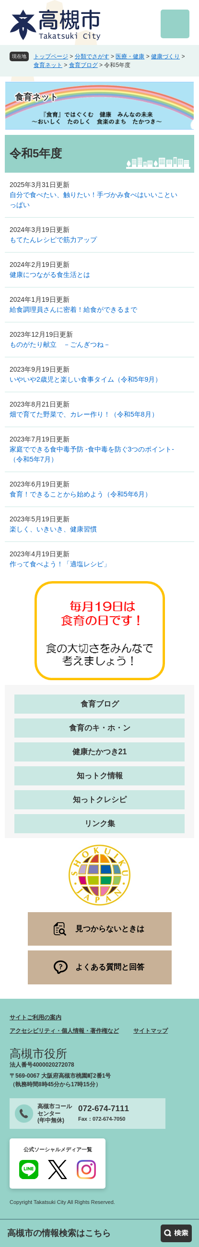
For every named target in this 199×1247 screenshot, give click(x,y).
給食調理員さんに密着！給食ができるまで (73, 309)
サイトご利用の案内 (35, 1017)
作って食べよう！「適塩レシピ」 (60, 564)
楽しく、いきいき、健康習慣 (53, 529)
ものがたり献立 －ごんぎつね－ (60, 344)
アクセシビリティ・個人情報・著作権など (64, 1030)
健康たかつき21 (99, 752)
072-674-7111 (103, 1108)
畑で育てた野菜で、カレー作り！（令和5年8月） (84, 414)
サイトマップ (150, 1030)
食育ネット (48, 65)
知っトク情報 (100, 776)
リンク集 (99, 823)
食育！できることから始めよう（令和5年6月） (81, 494)
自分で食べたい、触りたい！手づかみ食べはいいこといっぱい (93, 200)
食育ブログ (83, 65)
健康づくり (165, 56)
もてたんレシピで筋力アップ (53, 239)
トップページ (51, 56)
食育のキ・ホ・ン (99, 728)
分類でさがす (92, 56)
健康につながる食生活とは (50, 274)
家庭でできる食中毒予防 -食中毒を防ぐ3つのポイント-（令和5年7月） (92, 454)
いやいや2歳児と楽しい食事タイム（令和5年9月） (86, 379)
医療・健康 (130, 56)
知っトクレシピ (100, 799)
